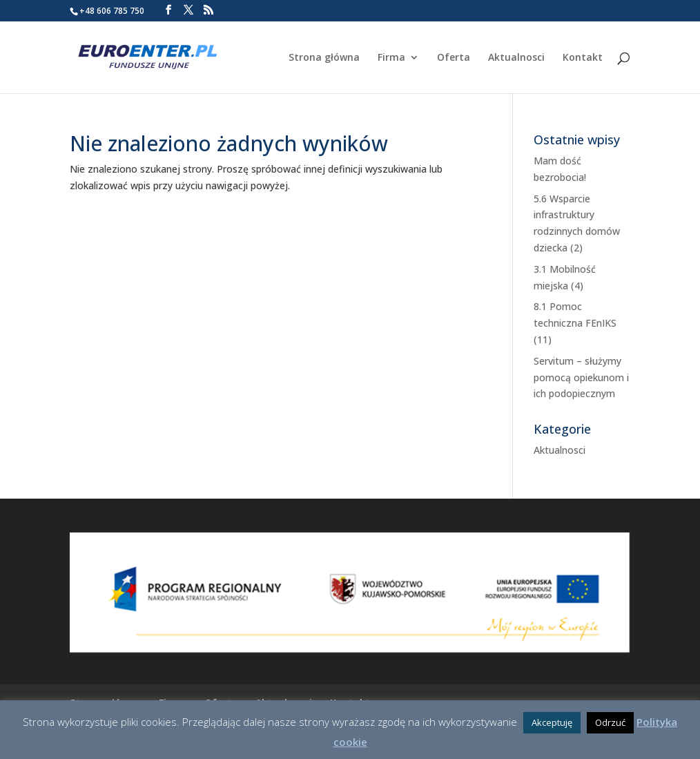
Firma (391, 58)
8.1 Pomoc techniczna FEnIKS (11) (575, 323)
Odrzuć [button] (610, 722)
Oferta (453, 58)
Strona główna (324, 58)
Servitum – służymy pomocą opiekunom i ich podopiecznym (581, 377)
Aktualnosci (516, 58)
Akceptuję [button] (552, 722)
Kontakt (583, 58)
